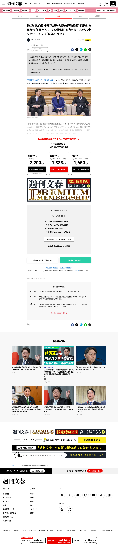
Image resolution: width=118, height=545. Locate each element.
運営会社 (93, 530)
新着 (26, 4)
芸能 (32, 497)
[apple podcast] (70, 509)
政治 (42, 45)
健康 (32, 513)
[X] (70, 495)
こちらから (76, 271)
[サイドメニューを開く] (3, 3)
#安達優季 (16, 10)
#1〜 (20, 16)
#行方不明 (6, 10)
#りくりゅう (42, 10)
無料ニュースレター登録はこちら (42, 260)
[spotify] (62, 509)
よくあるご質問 (70, 530)
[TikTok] (101, 495)
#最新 (97, 16)
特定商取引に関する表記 (46, 530)
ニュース (30, 45)
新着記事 (6, 493)
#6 (80, 16)
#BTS (33, 10)
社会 (37, 45)
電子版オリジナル (69, 4)
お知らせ (59, 530)
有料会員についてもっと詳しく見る (59, 239)
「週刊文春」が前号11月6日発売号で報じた (41, 80)
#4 (37, 16)
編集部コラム (8, 517)
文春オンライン (82, 530)
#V (50, 10)
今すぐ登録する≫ (37, 471)
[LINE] (77, 495)
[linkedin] (109, 495)
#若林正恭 (81, 10)
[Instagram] (85, 495)
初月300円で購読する (37, 169)
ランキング (33, 4)
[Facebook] (62, 495)
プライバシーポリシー (29, 530)
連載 (48, 4)
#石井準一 (25, 10)
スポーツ (33, 509)
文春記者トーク (57, 4)
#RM (61, 10)
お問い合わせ (7, 530)
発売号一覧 (81, 4)
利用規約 (16, 530)
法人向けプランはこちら (75, 260)
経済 (32, 505)
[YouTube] (93, 495)
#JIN (55, 10)
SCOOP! (42, 4)
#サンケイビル (70, 10)
